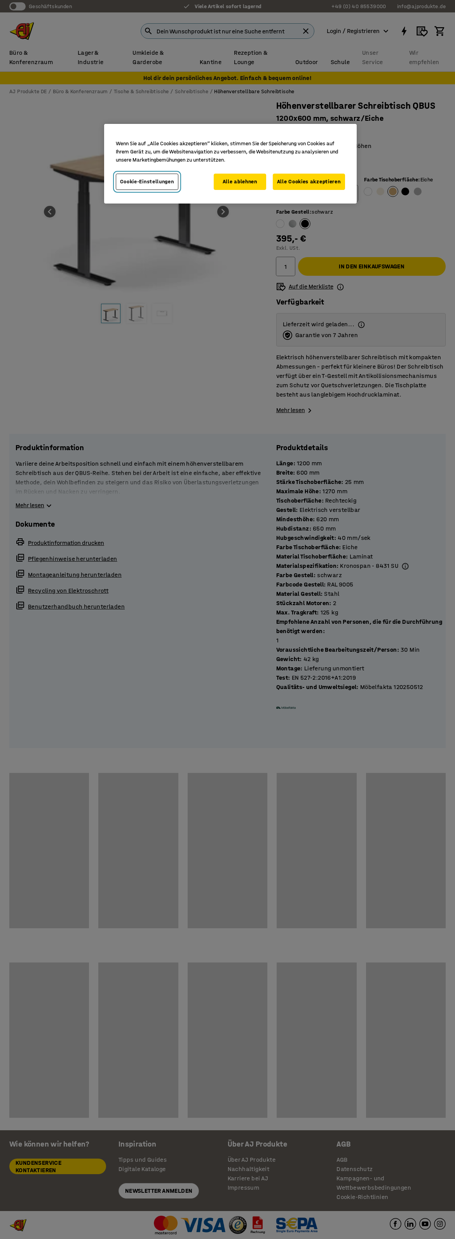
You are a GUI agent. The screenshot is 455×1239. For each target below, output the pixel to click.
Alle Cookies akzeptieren (309, 181)
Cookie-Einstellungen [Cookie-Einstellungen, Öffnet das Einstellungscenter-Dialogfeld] (147, 181)
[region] (230, 164)
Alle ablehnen (240, 181)
